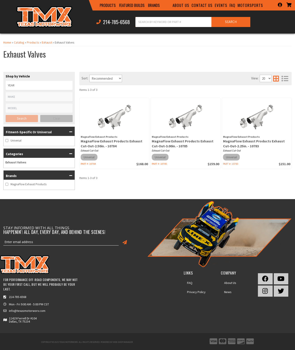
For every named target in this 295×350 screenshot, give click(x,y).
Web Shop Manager (123, 342)
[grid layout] (276, 78)
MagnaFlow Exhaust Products (28, 184)
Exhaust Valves (15, 162)
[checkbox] (6, 140)
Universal (16, 140)
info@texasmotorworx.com (27, 310)
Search (22, 118)
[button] (108, 5)
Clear (56, 118)
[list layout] (284, 78)
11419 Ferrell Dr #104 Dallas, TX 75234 (23, 320)
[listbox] (39, 85)
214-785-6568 (17, 297)
